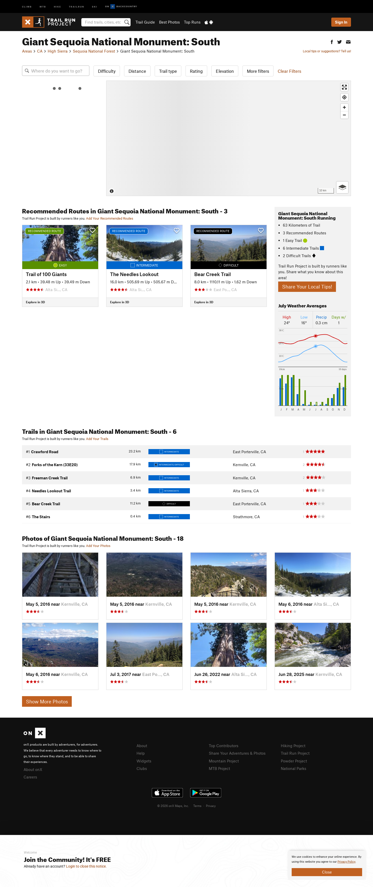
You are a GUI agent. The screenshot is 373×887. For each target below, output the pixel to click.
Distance (137, 71)
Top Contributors (223, 745)
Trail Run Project (295, 753)
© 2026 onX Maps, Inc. (173, 805)
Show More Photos (47, 701)
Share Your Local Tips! (307, 287)
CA (39, 51)
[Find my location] (344, 97)
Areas (27, 51)
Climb (27, 6)
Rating (196, 71)
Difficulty (107, 71)
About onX (33, 769)
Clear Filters (289, 71)
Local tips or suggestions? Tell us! (327, 51)
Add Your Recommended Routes (109, 218)
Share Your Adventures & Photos (237, 753)
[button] (332, 41)
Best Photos (169, 22)
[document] (327, 865)
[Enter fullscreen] (344, 87)
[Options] (342, 187)
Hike (57, 6)
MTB (43, 6)
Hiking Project (293, 745)
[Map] (228, 138)
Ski (94, 6)
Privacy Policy (346, 861)
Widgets (144, 761)
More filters (258, 71)
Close (327, 872)
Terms (197, 805)
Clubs (142, 768)
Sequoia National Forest (94, 51)
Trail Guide (145, 22)
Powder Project (294, 761)
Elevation (225, 71)
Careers (30, 777)
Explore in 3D (35, 302)
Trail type (168, 71)
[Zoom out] (344, 115)
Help (141, 753)
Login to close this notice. (86, 866)
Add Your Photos (98, 546)
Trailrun (76, 6)
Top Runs (192, 22)
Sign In (341, 22)
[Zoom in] (344, 107)
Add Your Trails (97, 439)
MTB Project (219, 768)
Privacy (211, 805)
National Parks (293, 768)
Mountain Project (224, 761)
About (142, 745)
